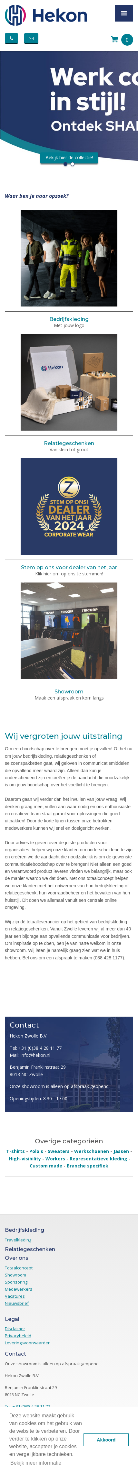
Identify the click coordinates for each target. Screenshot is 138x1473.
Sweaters (59, 1151)
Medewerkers (18, 1289)
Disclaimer (15, 1328)
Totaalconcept (19, 1268)
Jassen (121, 1151)
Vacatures (15, 1296)
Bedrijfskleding (69, 319)
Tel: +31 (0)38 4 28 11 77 (36, 1048)
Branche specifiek (87, 1166)
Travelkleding (18, 1240)
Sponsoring (16, 1282)
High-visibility (25, 1159)
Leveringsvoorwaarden (28, 1343)
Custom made (46, 1166)
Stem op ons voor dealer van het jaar (69, 567)
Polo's (36, 1151)
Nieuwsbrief (17, 1303)
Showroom (69, 692)
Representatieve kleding (98, 1159)
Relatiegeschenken (69, 443)
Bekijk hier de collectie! (69, 158)
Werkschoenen (91, 1151)
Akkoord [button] (106, 1439)
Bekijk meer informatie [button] (35, 1463)
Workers (55, 1159)
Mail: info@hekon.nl (30, 1055)
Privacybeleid (18, 1336)
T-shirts (15, 1151)
